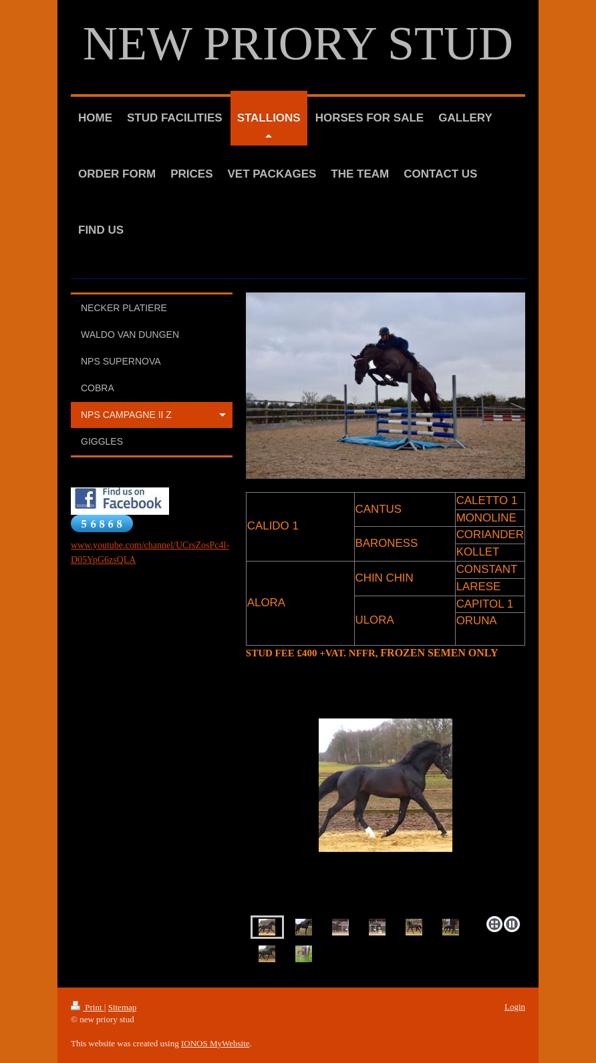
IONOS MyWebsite (215, 1043)
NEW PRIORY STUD (298, 43)
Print (87, 1007)
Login (514, 1007)
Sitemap (122, 1007)
